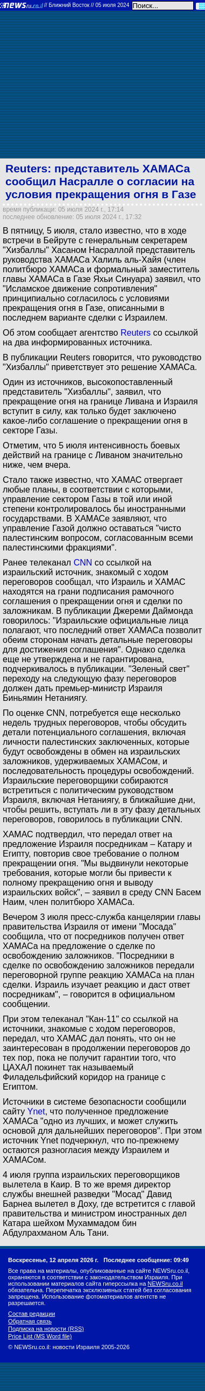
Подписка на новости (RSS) (46, 1328)
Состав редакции (31, 1313)
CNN (83, 562)
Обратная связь (30, 1321)
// (86, 5)
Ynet (36, 1111)
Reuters (136, 332)
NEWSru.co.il (164, 1283)
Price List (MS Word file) (40, 1336)
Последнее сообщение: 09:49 (146, 1260)
